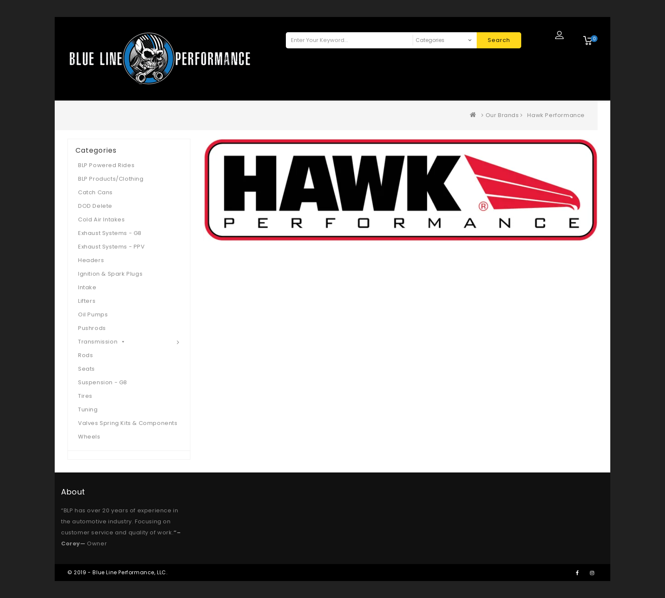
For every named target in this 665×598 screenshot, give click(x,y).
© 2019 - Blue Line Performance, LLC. (117, 572)
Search (499, 40)
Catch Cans (95, 192)
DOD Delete (95, 206)
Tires (85, 396)
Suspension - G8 (102, 382)
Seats (86, 369)
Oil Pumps (93, 314)
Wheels (89, 437)
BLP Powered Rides (106, 165)
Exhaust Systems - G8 (110, 233)
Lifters (86, 301)
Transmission (102, 342)
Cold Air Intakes (101, 219)
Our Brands (502, 115)
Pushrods (92, 328)
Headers (91, 260)
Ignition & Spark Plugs (110, 274)
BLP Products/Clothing (111, 179)
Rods (85, 355)
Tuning (88, 409)
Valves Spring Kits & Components (128, 423)
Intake (87, 287)
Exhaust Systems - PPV (111, 247)
